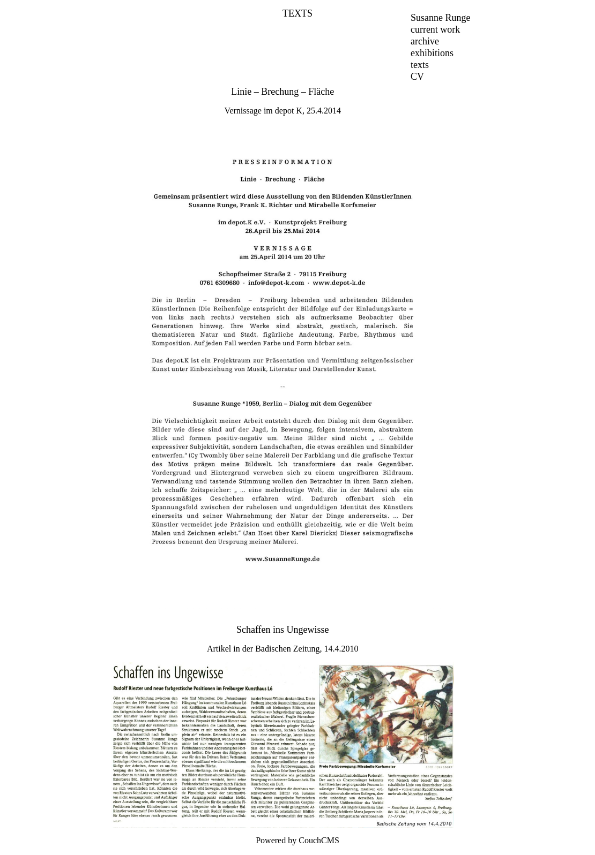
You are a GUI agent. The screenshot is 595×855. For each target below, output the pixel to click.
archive (425, 41)
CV (417, 76)
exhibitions (432, 53)
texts (420, 64)
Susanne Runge (441, 17)
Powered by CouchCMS (297, 840)
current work (435, 29)
